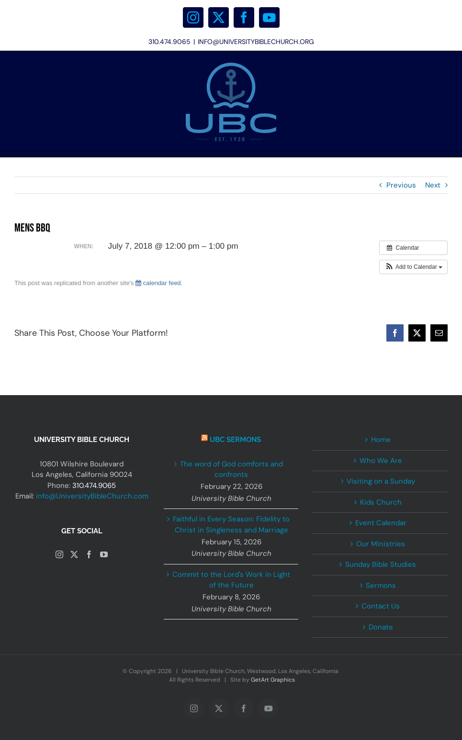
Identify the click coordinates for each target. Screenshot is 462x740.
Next (432, 185)
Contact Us (380, 606)
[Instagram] (59, 554)
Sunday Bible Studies (380, 564)
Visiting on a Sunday (381, 481)
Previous (401, 185)
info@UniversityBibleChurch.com (92, 496)
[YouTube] (104, 554)
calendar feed (157, 283)
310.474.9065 (94, 485)
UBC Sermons (235, 439)
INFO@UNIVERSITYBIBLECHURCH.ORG (256, 41)
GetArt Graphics (273, 680)
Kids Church (381, 502)
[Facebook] (89, 554)
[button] (413, 267)
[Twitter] (74, 554)
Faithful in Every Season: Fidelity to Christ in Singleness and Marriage (231, 524)
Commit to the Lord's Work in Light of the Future (231, 580)
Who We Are (381, 460)
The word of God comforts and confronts (231, 469)
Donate (381, 627)
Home (381, 439)
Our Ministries (380, 544)
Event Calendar (380, 523)
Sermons (381, 585)
